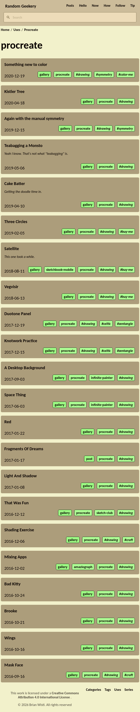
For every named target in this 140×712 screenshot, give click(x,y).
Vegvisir (11, 286)
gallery (44, 74)
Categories (93, 690)
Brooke (10, 610)
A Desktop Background (24, 367)
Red (7, 421)
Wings (9, 637)
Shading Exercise (19, 529)
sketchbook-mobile (59, 270)
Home (5, 30)
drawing (84, 74)
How (107, 5)
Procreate (31, 30)
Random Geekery (20, 6)
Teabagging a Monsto (23, 145)
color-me (126, 74)
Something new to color (25, 64)
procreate (63, 74)
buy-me (127, 232)
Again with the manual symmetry (34, 118)
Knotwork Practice (20, 340)
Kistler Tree (14, 91)
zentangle (126, 324)
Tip (132, 5)
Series (128, 690)
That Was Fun (16, 502)
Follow (120, 5)
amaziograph (83, 567)
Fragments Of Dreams (23, 448)
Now (95, 5)
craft (129, 540)
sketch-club (104, 513)
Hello (83, 5)
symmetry (105, 74)
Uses (16, 30)
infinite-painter (102, 378)
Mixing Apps (15, 556)
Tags (107, 690)
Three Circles (15, 221)
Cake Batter (14, 183)
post (89, 459)
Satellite (11, 248)
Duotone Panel (17, 313)
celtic (107, 324)
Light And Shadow (20, 475)
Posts (70, 5)
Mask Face (13, 664)
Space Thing (15, 394)
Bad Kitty (12, 583)
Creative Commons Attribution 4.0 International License (48, 695)
